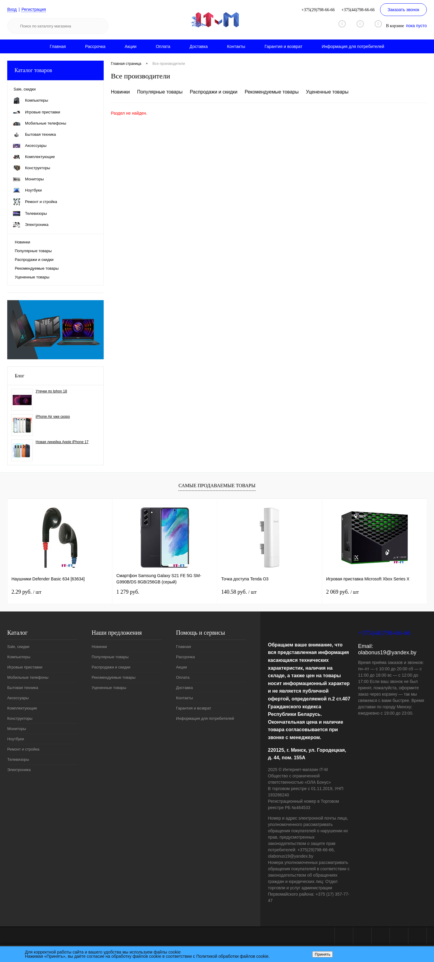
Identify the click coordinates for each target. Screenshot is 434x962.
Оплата (163, 46)
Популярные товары (33, 251)
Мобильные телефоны (28, 677)
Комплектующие (22, 708)
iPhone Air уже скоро (53, 416)
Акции (131, 46)
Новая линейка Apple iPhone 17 (62, 442)
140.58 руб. (238, 592)
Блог (19, 375)
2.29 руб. (26, 592)
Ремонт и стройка (23, 749)
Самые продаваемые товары (216, 485)
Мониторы (16, 728)
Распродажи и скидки (34, 259)
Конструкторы (19, 718)
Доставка (199, 46)
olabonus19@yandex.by (387, 652)
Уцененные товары (32, 277)
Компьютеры (18, 657)
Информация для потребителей (353, 46)
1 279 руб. (127, 592)
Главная (58, 46)
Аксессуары (18, 698)
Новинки (22, 242)
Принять (322, 954)
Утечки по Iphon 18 (51, 391)
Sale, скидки (18, 646)
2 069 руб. (342, 592)
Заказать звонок (403, 9)
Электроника (19, 769)
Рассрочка (95, 46)
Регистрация (34, 9)
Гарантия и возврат (284, 46)
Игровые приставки (24, 667)
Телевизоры (18, 759)
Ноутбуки (15, 739)
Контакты (236, 46)
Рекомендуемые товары (37, 268)
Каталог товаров (55, 70)
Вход (12, 9)
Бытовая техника (22, 687)
